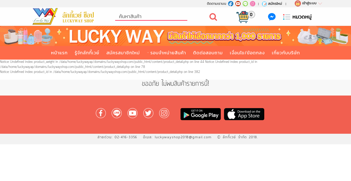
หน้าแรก (59, 52)
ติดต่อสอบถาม (208, 52)
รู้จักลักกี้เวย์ (87, 52)
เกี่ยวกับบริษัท (286, 52)
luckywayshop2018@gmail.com (183, 137)
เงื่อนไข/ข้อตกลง (247, 52)
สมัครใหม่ (271, 3)
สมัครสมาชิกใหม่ (123, 52)
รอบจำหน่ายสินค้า (168, 52)
